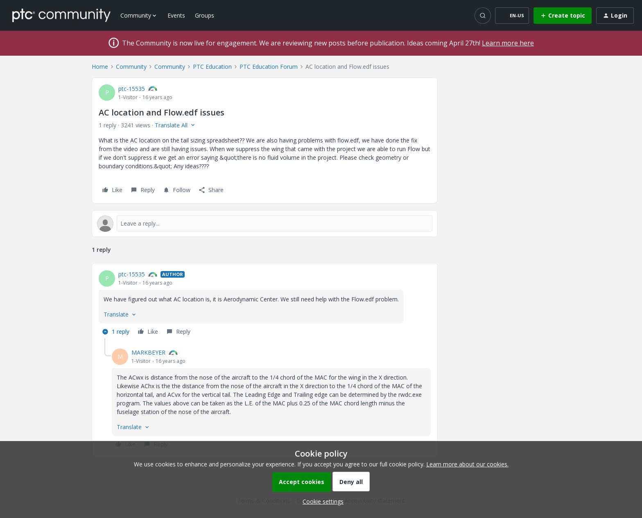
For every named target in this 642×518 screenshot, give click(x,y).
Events (176, 15)
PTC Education (212, 66)
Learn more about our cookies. (467, 464)
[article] (265, 304)
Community (131, 66)
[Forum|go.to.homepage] (61, 15)
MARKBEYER (148, 352)
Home (100, 66)
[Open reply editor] (264, 223)
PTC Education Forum (269, 66)
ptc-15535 (131, 89)
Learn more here (508, 43)
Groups (204, 15)
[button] (512, 15)
